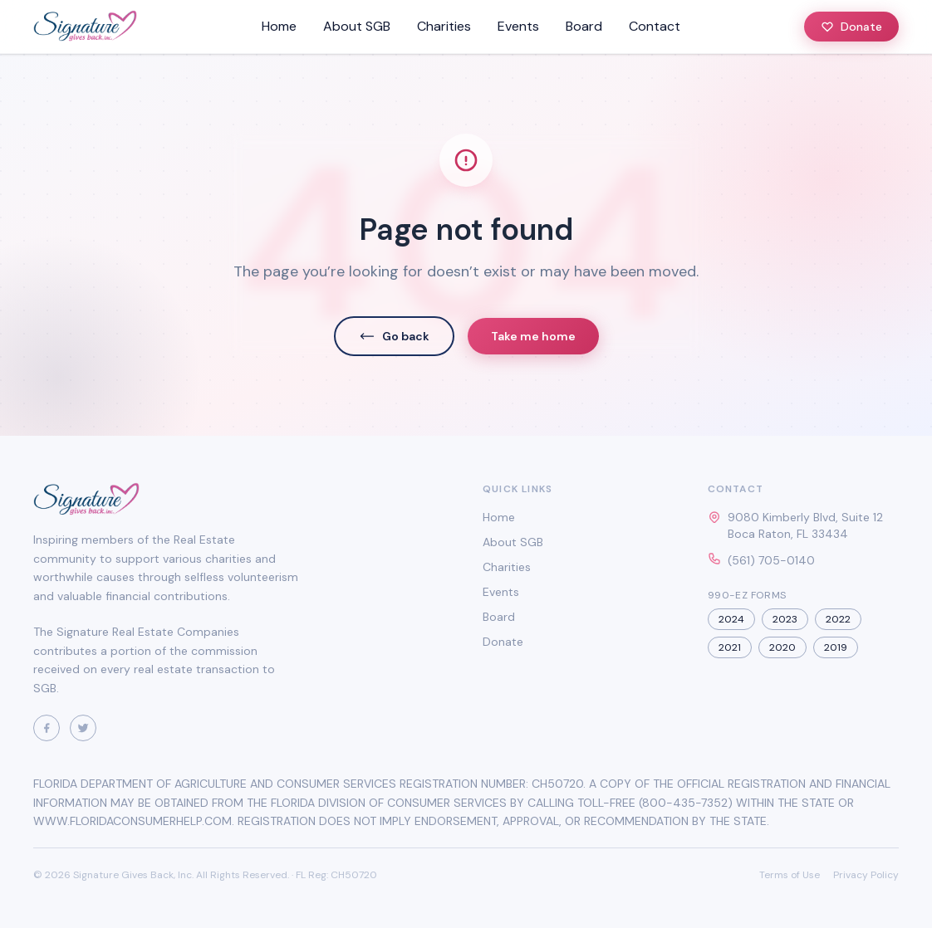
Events (518, 26)
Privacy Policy (866, 875)
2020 (782, 647)
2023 (785, 619)
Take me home (533, 336)
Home (279, 26)
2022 (838, 619)
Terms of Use (789, 875)
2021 (730, 647)
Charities (444, 26)
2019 (835, 647)
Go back (394, 336)
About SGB (356, 26)
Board (584, 26)
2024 (731, 619)
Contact (654, 26)
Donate (851, 26)
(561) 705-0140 (771, 560)
